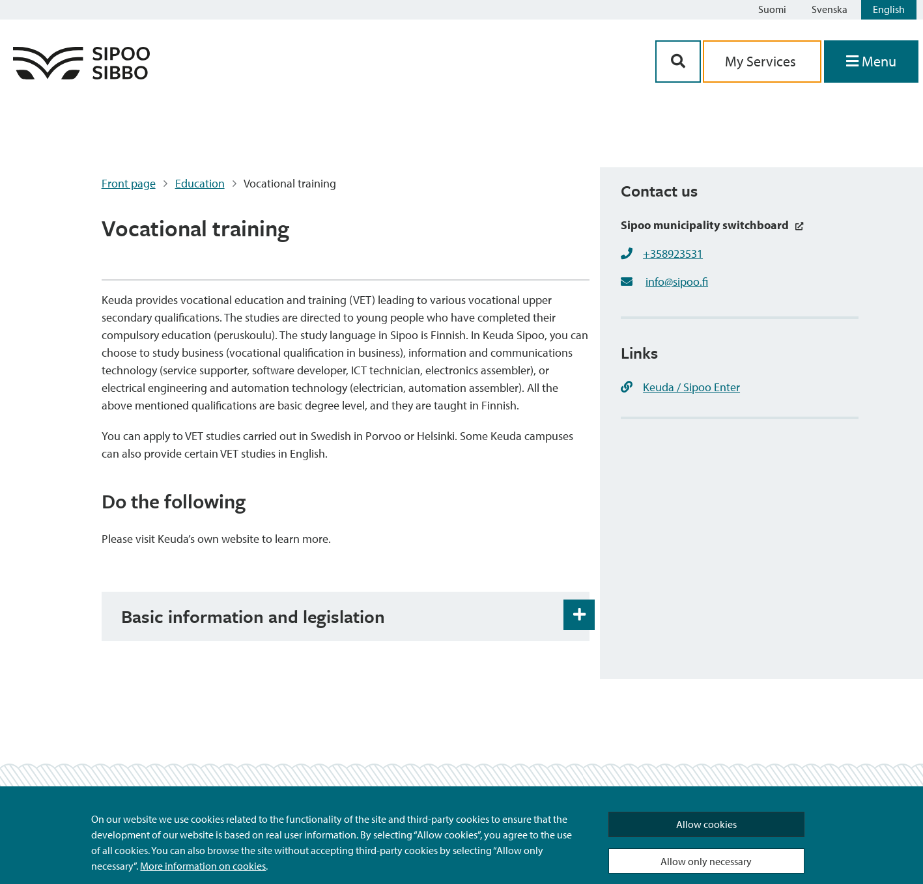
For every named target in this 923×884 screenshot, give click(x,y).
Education (200, 183)
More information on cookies (203, 865)
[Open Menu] (871, 61)
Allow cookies (706, 824)
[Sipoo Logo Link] (81, 75)
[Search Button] (678, 61)
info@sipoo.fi (677, 281)
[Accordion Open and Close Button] (579, 615)
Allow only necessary (706, 861)
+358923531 (673, 253)
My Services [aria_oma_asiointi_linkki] (762, 61)
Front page (129, 183)
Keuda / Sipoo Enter (680, 387)
